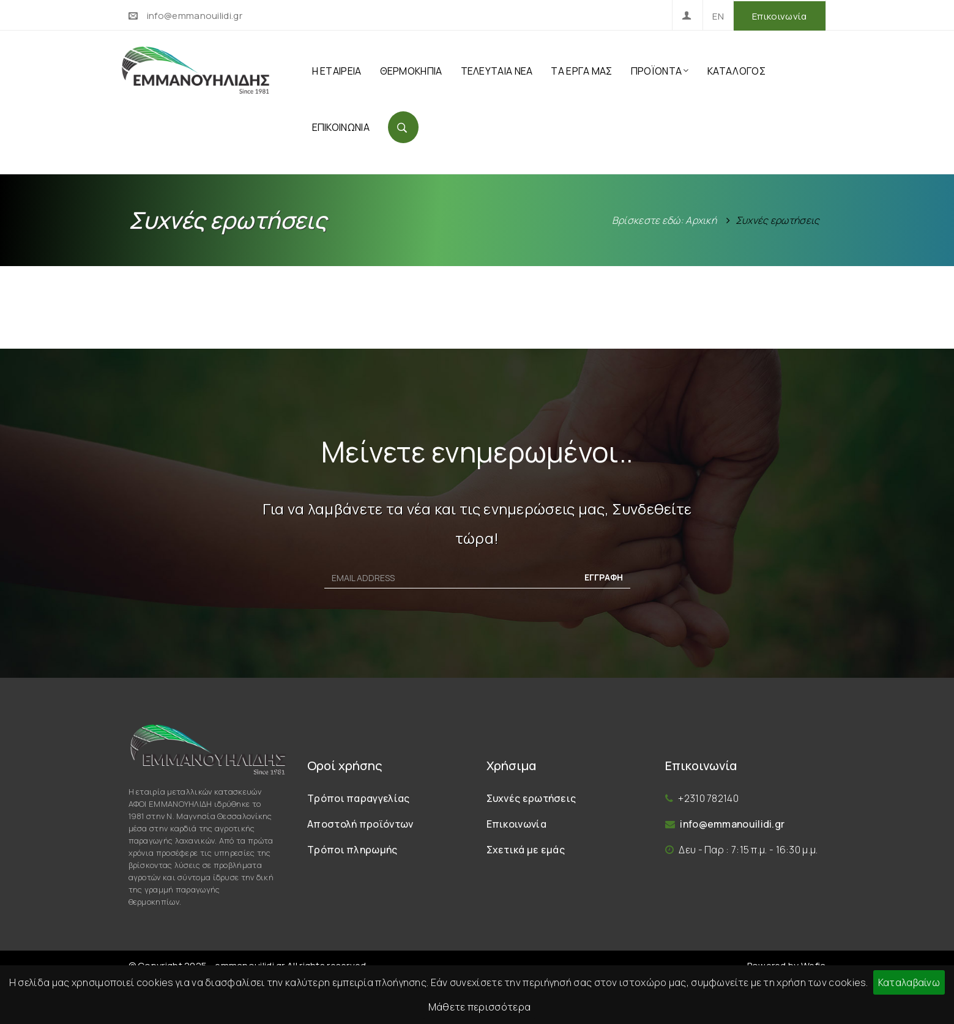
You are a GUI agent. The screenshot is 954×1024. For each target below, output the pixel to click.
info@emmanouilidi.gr (194, 15)
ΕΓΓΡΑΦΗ (603, 577)
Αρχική (701, 220)
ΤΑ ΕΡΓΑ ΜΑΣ (581, 71)
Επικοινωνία (779, 16)
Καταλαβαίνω (909, 982)
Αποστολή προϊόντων (360, 824)
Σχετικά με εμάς (525, 849)
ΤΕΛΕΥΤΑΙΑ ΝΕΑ (497, 71)
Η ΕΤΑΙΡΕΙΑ (337, 71)
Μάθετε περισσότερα (479, 1007)
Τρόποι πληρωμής (352, 849)
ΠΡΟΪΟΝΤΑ (660, 71)
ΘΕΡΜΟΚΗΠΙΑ (411, 71)
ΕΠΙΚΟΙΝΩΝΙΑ (341, 127)
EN (718, 16)
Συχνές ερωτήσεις (531, 798)
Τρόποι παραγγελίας (358, 798)
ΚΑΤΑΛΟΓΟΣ (736, 71)
